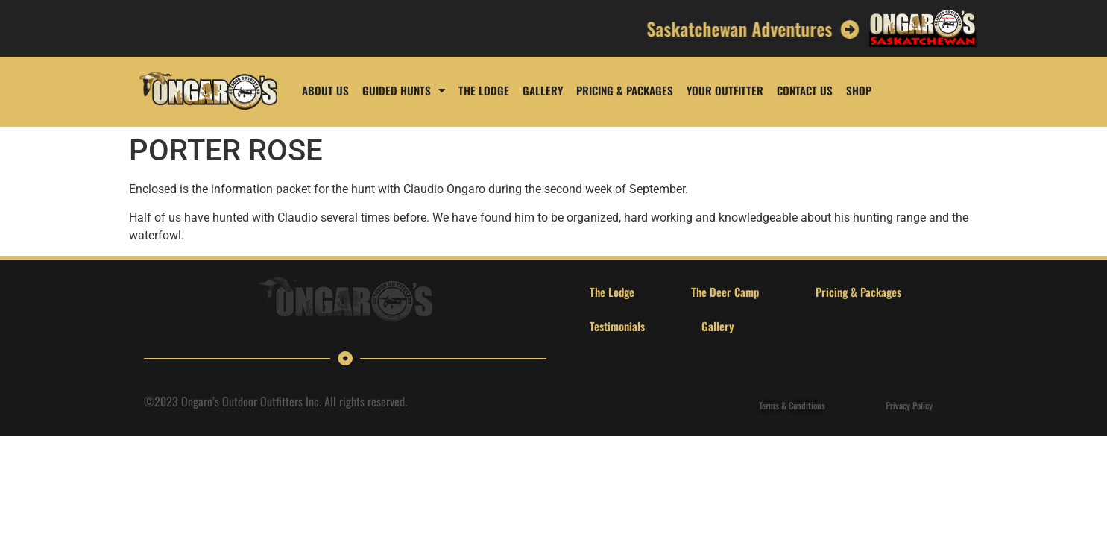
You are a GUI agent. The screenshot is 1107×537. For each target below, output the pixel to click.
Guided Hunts (403, 91)
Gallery (543, 90)
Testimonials (617, 326)
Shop (858, 90)
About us (325, 90)
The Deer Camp (725, 291)
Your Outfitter (725, 90)
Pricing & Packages (624, 90)
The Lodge (483, 90)
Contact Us (805, 90)
